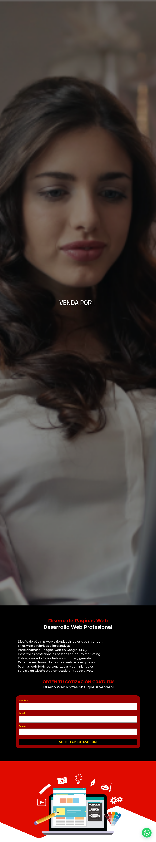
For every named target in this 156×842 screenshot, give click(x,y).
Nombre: (24, 700)
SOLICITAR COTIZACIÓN (78, 742)
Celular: (23, 726)
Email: (22, 713)
